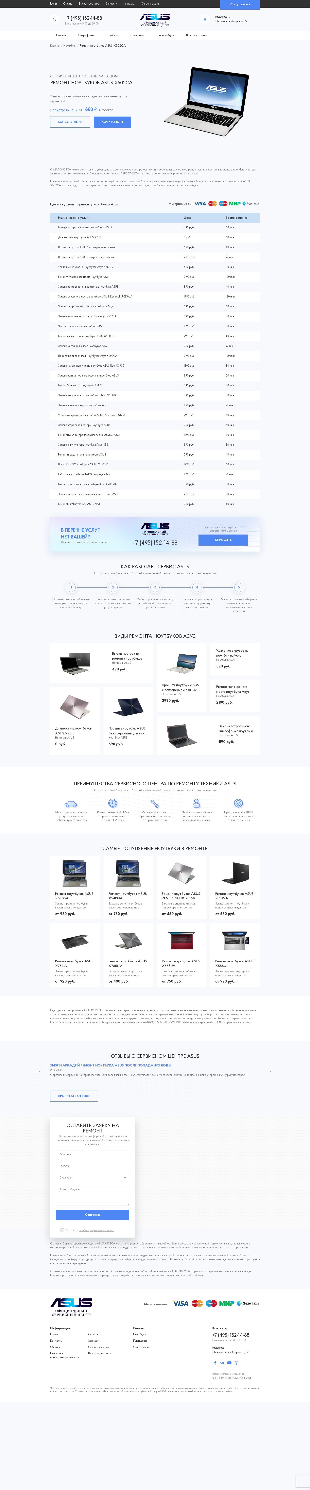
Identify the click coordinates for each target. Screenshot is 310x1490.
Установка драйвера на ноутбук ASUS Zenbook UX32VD (92, 415)
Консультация (70, 122)
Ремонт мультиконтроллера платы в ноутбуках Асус (89, 435)
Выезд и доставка (89, 3)
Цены (53, 3)
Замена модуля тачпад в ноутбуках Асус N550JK (87, 395)
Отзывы (55, 1347)
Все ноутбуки (165, 35)
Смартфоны (86, 35)
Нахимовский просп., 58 (230, 1352)
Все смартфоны (196, 35)
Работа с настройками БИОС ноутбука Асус (84, 474)
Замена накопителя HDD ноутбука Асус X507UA (87, 316)
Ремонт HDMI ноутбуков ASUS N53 (79, 504)
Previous (39, 1072)
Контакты (129, 3)
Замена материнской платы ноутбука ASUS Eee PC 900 (91, 365)
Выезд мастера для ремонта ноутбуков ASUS (85, 227)
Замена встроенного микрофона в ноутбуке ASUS (88, 286)
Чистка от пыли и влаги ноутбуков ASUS (81, 326)
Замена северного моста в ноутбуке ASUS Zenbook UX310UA (95, 296)
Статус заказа (240, 4)
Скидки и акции (150, 3)
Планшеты (137, 35)
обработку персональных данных (96, 1230)
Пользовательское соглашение (228, 1374)
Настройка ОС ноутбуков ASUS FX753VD (83, 464)
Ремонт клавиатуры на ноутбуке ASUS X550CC (86, 336)
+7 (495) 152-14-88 (83, 18)
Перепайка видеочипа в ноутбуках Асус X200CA (87, 356)
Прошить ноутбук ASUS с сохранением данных (86, 257)
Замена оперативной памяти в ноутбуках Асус (85, 306)
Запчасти (111, 3)
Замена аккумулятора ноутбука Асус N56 (83, 444)
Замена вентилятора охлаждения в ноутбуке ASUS (88, 375)
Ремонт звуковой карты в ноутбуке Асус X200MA (87, 484)
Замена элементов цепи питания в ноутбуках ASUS (88, 494)
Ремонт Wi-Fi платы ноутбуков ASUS (80, 385)
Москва (221, 17)
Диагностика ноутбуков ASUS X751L (79, 237)
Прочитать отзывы (74, 1096)
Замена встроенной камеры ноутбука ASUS (84, 425)
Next (271, 1072)
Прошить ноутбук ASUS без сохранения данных (86, 247)
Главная (61, 35)
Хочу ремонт (112, 122)
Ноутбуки (112, 35)
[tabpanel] (155, 101)
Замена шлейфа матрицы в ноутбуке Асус (83, 405)
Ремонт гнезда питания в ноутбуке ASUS (82, 454)
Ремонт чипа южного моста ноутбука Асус (83, 277)
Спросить (223, 540)
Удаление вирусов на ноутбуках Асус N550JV (85, 267)
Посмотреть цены (64, 110)
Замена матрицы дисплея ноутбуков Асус (83, 346)
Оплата (67, 3)
